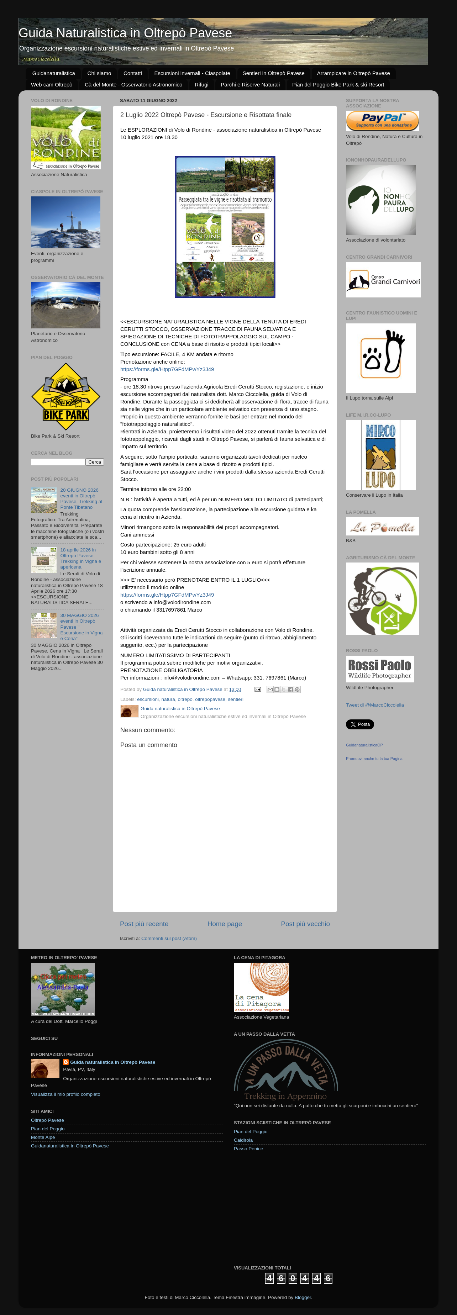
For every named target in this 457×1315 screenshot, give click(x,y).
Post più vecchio (305, 924)
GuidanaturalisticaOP (364, 745)
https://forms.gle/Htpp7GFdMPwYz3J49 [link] (167, 369)
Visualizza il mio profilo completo (65, 1094)
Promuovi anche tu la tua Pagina (374, 758)
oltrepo (185, 699)
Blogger (303, 1297)
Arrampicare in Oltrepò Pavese (353, 73)
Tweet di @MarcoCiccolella (375, 705)
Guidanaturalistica (53, 73)
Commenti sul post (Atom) (169, 938)
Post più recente (144, 924)
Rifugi (201, 84)
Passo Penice (248, 1148)
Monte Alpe (43, 1137)
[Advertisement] (287, 1207)
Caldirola (243, 1140)
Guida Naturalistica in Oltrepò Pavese (125, 33)
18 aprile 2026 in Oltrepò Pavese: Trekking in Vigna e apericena (80, 558)
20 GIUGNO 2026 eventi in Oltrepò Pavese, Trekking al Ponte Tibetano (81, 498)
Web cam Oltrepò (51, 84)
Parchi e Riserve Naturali (250, 84)
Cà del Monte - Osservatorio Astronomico (133, 84)
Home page (225, 924)
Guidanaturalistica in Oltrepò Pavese (70, 1145)
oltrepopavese (210, 699)
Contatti (133, 73)
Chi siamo (99, 73)
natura (168, 699)
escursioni (148, 699)
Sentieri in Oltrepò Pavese (274, 73)
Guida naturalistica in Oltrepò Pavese (112, 1062)
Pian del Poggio (48, 1128)
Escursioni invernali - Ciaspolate (192, 73)
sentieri (236, 699)
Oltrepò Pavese (47, 1120)
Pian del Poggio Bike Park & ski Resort (338, 84)
